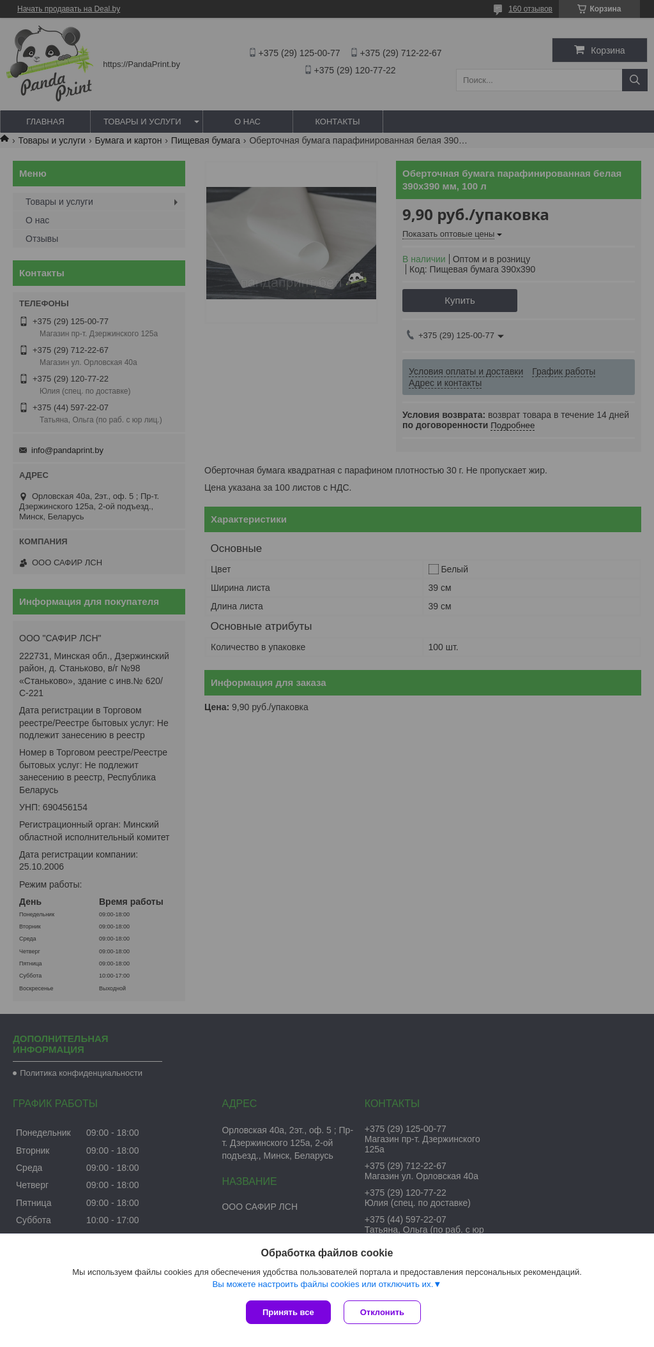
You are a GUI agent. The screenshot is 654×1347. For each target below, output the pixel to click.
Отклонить (382, 1312)
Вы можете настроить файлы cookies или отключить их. (322, 1284)
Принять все (288, 1312)
